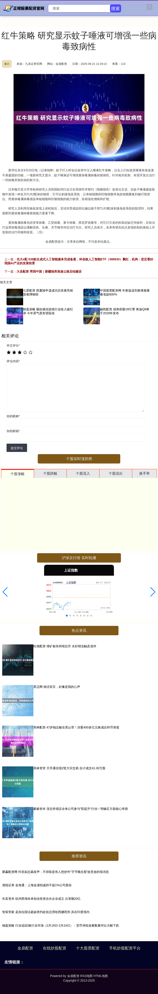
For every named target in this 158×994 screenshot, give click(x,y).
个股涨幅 (17, 474)
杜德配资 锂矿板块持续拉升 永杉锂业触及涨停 (64, 646)
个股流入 (83, 473)
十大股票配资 (88, 948)
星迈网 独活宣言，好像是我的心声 (56, 686)
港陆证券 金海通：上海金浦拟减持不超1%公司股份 (37, 885)
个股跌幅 (50, 473)
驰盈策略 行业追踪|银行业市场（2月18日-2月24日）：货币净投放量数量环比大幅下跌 (60, 925)
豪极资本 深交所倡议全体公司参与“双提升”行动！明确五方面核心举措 (80, 808)
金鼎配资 (25, 948)
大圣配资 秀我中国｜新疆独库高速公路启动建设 (49, 271)
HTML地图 (100, 976)
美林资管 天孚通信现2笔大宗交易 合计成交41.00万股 (69, 768)
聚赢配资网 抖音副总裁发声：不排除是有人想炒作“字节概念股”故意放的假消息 (55, 872)
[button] (5, 592)
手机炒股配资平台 (125, 948)
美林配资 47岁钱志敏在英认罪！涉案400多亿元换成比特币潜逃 (76, 727)
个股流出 (116, 473)
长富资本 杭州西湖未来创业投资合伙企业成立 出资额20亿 (41, 898)
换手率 (144, 473)
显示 (6, 63)
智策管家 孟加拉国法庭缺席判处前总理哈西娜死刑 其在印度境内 (45, 912)
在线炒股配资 (54, 948)
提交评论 (17, 448)
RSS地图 (86, 976)
